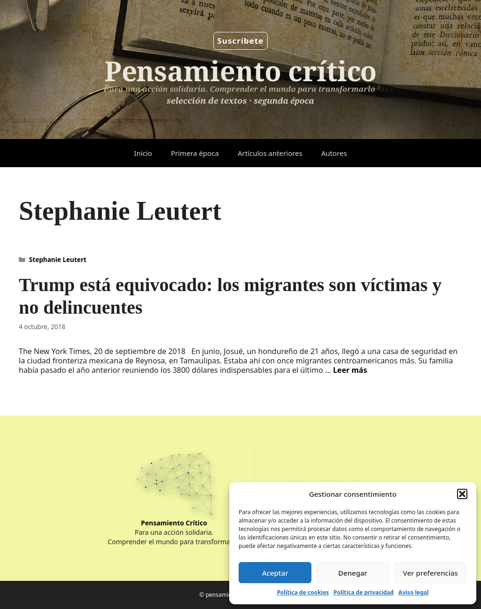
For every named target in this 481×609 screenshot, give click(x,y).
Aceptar (275, 573)
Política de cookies (303, 592)
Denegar (352, 573)
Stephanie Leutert (57, 259)
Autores (334, 153)
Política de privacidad (364, 592)
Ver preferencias (430, 573)
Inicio (143, 153)
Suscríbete (240, 40)
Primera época (195, 153)
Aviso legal (413, 592)
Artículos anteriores (270, 153)
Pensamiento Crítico (174, 522)
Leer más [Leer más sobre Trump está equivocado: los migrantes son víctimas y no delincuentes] (350, 370)
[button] (462, 494)
